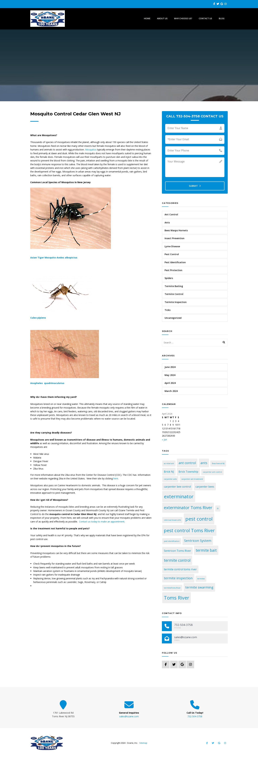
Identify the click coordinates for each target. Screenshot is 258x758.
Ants (167, 222)
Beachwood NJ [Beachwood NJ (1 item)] (218, 463)
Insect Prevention (174, 238)
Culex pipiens (38, 317)
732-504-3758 (194, 716)
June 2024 (170, 367)
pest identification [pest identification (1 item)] (172, 541)
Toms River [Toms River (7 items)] (176, 597)
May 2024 (170, 375)
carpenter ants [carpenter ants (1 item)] (170, 479)
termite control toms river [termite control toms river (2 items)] (180, 569)
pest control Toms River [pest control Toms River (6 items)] (189, 530)
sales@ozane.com (129, 716)
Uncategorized (173, 317)
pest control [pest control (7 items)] (199, 519)
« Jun (164, 439)
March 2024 (171, 391)
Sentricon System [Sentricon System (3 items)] (197, 540)
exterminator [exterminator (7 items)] (179, 496)
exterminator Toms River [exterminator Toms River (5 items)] (188, 507)
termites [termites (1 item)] (201, 579)
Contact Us (205, 18)
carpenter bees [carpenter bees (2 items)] (204, 486)
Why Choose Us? (183, 18)
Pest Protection (173, 270)
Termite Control (174, 294)
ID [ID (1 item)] (218, 508)
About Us (162, 18)
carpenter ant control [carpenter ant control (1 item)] (212, 472)
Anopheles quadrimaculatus (47, 383)
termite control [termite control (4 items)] (177, 560)
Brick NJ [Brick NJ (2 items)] (169, 471)
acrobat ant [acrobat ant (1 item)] (169, 463)
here (115, 478)
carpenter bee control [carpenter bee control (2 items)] (177, 486)
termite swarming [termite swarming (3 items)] (199, 587)
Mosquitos (90, 149)
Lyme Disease (172, 246)
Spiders (169, 278)
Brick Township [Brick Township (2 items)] (188, 471)
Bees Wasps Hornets (176, 230)
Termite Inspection (176, 302)
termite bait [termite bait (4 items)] (206, 550)
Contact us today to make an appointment (101, 521)
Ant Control (171, 214)
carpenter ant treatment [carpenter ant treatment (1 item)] (192, 479)
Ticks (167, 310)
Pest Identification (175, 262)
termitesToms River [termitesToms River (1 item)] (172, 588)
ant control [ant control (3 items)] (187, 463)
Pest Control (172, 254)
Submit (195, 185)
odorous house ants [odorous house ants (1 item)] (172, 520)
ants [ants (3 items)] (203, 463)
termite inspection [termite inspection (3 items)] (178, 578)
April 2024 (170, 383)
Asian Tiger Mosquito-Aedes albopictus (53, 257)
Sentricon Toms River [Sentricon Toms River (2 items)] (177, 551)
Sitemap (143, 743)
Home (147, 18)
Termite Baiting (174, 286)
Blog (221, 18)
